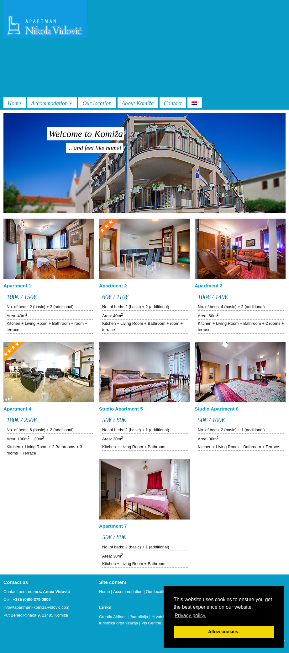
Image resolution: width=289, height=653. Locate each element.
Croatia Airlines (112, 616)
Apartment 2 (113, 285)
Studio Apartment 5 (121, 408)
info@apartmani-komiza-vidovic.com (36, 607)
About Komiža (138, 103)
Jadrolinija (139, 616)
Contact (172, 103)
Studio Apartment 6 (217, 408)
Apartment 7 (113, 526)
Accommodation (51, 103)
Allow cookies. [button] (223, 631)
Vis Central (151, 623)
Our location (97, 103)
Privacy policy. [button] (190, 615)
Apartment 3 (209, 285)
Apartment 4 (17, 408)
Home (14, 103)
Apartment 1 (17, 285)
